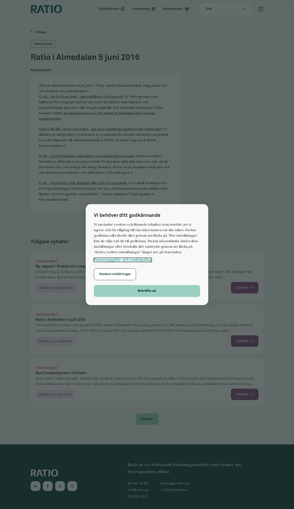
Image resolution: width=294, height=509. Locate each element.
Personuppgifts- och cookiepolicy (122, 260)
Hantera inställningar (115, 274)
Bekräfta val (147, 290)
